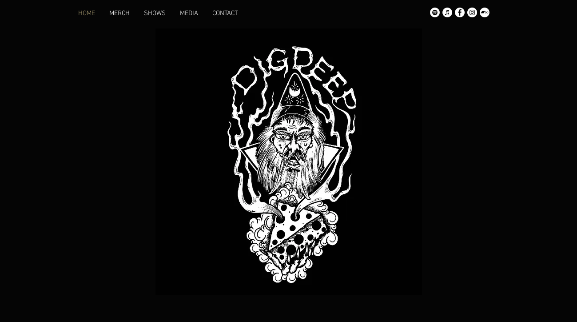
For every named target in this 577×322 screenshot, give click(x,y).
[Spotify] (435, 12)
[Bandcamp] (484, 12)
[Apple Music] (447, 12)
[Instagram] (472, 12)
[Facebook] (460, 12)
